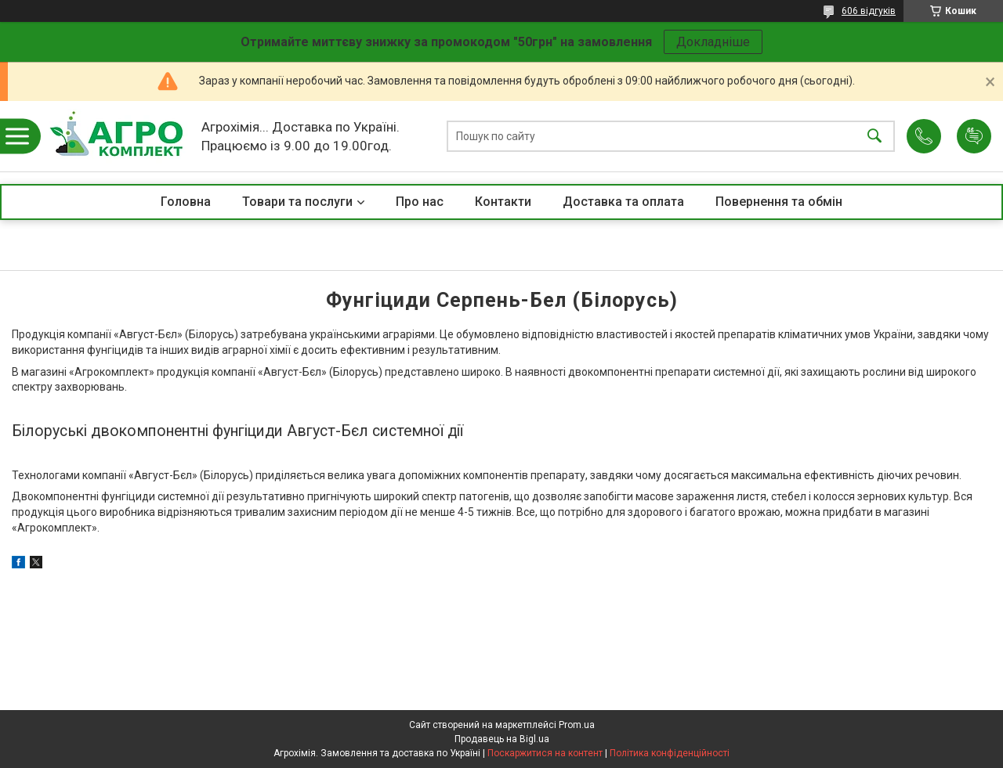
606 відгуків (869, 10)
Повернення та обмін (778, 201)
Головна (186, 201)
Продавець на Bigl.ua (501, 739)
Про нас (420, 201)
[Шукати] (874, 136)
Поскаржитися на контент (545, 753)
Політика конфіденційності (670, 753)
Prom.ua (577, 724)
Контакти (503, 201)
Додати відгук (974, 136)
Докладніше (713, 41)
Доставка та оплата (623, 201)
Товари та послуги (297, 201)
